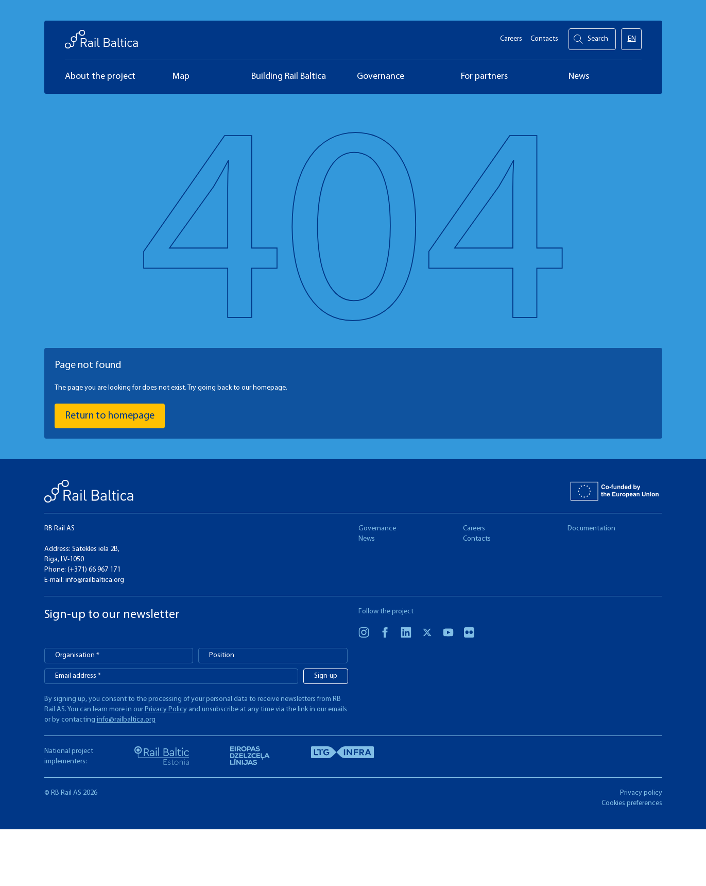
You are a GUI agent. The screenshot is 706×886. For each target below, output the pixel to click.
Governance (377, 528)
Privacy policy (641, 793)
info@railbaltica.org (94, 580)
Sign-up (325, 676)
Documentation (591, 528)
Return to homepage (109, 416)
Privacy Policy (166, 709)
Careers (511, 36)
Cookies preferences (631, 803)
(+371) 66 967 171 (93, 570)
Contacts (544, 36)
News (366, 539)
